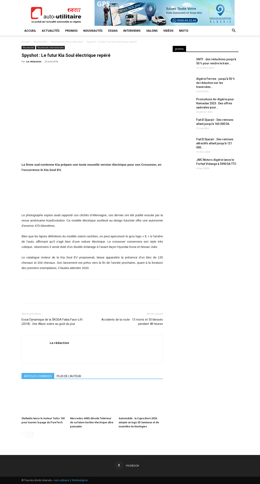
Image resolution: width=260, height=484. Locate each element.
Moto (183, 30)
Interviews (132, 30)
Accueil (30, 30)
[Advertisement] (205, 207)
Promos (71, 30)
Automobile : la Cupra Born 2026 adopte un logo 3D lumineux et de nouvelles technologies (139, 422)
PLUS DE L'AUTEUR (69, 376)
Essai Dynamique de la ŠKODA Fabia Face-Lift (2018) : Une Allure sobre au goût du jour (52, 322)
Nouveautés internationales (67, 41)
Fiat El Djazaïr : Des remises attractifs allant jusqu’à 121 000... (214, 143)
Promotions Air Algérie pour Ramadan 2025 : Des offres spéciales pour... (215, 103)
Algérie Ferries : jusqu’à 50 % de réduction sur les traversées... (215, 83)
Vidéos (168, 30)
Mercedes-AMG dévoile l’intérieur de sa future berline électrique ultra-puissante (92, 422)
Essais (113, 30)
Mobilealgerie (80, 480)
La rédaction (33, 61)
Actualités (51, 30)
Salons (152, 30)
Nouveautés (93, 30)
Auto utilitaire (61, 480)
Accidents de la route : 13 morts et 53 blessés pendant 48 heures (132, 322)
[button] (233, 31)
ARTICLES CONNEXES (38, 376)
